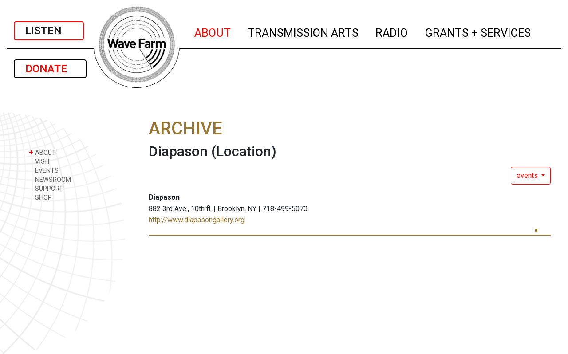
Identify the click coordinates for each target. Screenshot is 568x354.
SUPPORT (46, 188)
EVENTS (44, 170)
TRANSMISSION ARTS (303, 31)
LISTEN (48, 30)
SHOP (40, 197)
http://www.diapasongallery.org (197, 220)
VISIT (40, 161)
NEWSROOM (50, 179)
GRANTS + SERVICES (478, 31)
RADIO (392, 31)
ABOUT (213, 31)
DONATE (50, 69)
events (528, 175)
